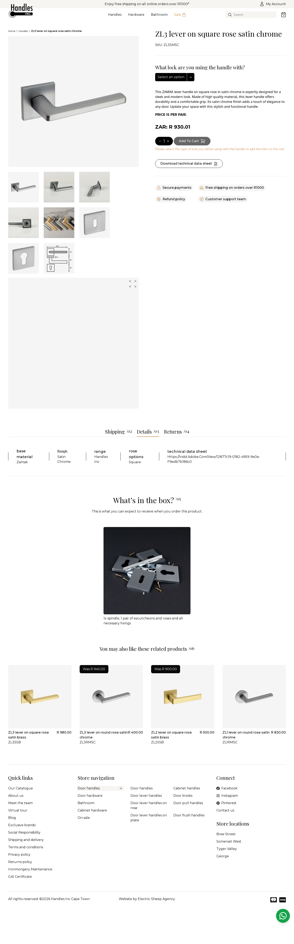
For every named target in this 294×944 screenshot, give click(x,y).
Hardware (136, 17)
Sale (180, 17)
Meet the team (20, 803)
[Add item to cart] (192, 141)
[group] (73, 343)
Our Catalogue (20, 788)
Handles (114, 17)
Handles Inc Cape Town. (70, 899)
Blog (12, 818)
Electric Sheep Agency (156, 899)
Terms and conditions (25, 847)
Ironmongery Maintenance (30, 869)
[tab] (23, 187)
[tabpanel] (73, 101)
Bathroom (159, 17)
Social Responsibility (24, 832)
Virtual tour (17, 810)
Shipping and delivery (26, 840)
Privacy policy (19, 854)
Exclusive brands (22, 825)
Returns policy (20, 862)
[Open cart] (283, 14)
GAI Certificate (20, 877)
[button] (133, 284)
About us (15, 796)
